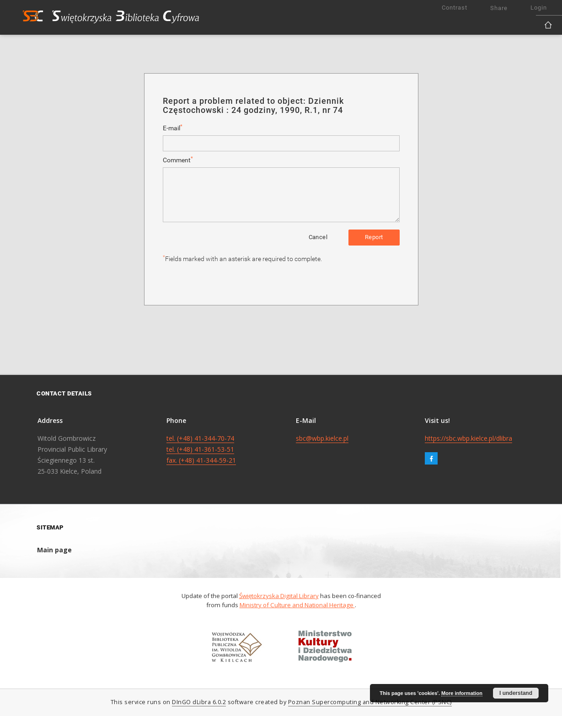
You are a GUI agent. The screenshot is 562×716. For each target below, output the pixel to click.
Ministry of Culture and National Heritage (297, 605)
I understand (515, 693)
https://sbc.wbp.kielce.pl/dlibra (468, 438)
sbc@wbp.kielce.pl (322, 438)
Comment (178, 160)
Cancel (318, 237)
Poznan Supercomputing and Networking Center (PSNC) (370, 702)
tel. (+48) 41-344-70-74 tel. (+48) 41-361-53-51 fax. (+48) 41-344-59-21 (201, 449)
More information (461, 693)
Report (374, 237)
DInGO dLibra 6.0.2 (199, 702)
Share (499, 8)
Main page (54, 549)
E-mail (172, 128)
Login (538, 7)
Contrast (454, 7)
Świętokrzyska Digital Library (279, 596)
